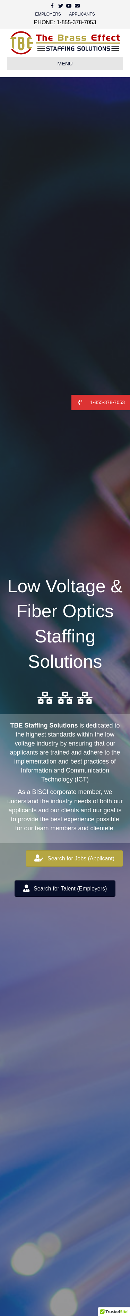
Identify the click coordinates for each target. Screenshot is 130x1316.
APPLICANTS (82, 14)
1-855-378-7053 (98, 402)
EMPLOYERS (48, 14)
